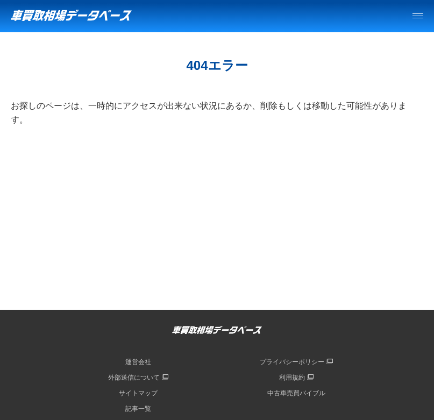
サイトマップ (138, 393)
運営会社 (138, 362)
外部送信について (134, 377)
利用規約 (292, 377)
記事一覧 (138, 408)
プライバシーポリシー (292, 362)
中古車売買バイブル (296, 393)
